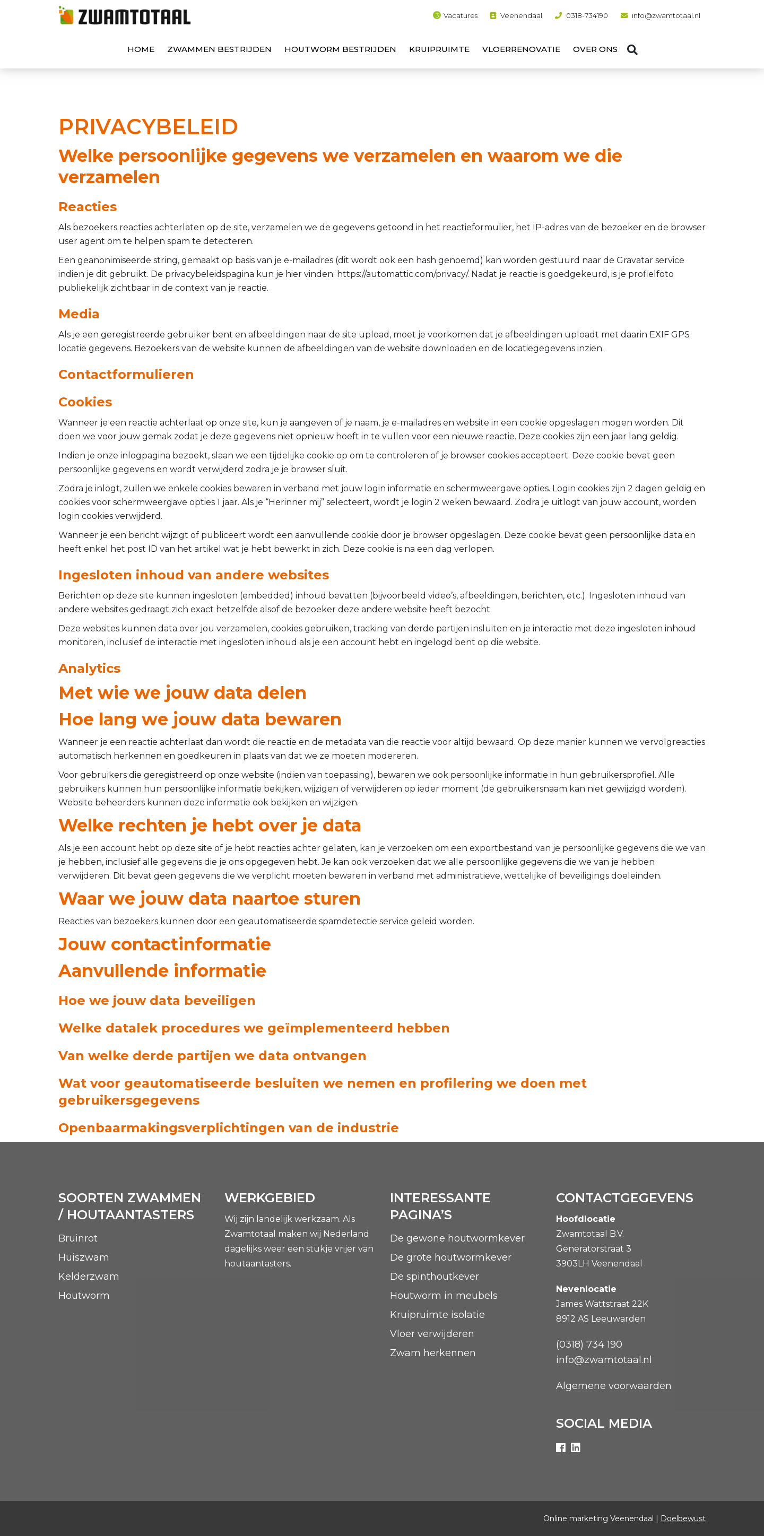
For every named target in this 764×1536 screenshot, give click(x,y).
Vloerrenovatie (521, 49)
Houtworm (84, 1295)
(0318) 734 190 (589, 1344)
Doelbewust (683, 1518)
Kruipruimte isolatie (437, 1315)
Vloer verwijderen (432, 1334)
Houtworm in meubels (444, 1295)
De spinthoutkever (434, 1276)
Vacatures (461, 15)
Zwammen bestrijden (219, 49)
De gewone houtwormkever (457, 1238)
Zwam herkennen (433, 1353)
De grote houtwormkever (450, 1257)
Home (140, 49)
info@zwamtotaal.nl (666, 15)
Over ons (595, 49)
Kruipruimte (439, 49)
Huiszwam (83, 1257)
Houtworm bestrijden (340, 49)
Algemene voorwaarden (614, 1386)
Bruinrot (78, 1238)
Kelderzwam (88, 1276)
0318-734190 (587, 15)
